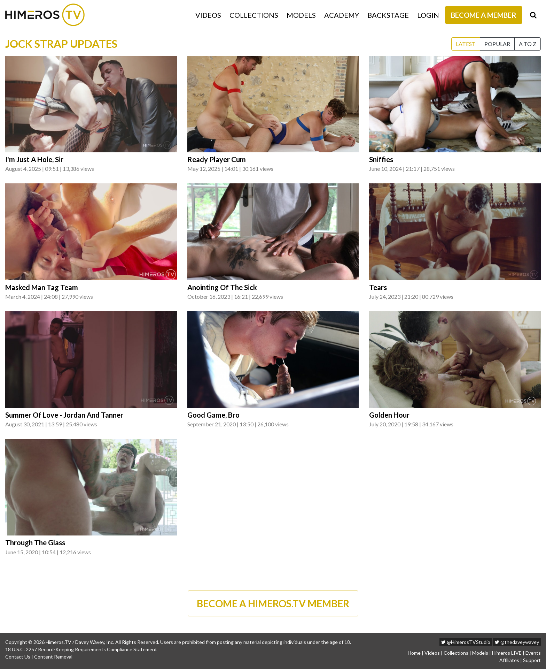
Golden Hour (389, 414)
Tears (378, 287)
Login (428, 15)
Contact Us (17, 657)
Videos (208, 15)
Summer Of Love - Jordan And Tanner (64, 414)
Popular (497, 43)
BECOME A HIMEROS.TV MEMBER (273, 603)
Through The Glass (35, 542)
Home (414, 653)
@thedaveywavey (517, 642)
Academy (341, 15)
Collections (253, 15)
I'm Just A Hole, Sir (34, 159)
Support (532, 660)
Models (301, 15)
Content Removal (53, 657)
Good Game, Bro (213, 414)
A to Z (527, 43)
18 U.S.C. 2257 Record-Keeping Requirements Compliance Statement (81, 649)
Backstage (388, 15)
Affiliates (509, 660)
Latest (466, 43)
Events (533, 653)
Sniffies (381, 159)
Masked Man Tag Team (41, 287)
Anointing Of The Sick (222, 287)
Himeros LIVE (507, 653)
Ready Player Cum (216, 159)
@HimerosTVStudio (465, 642)
